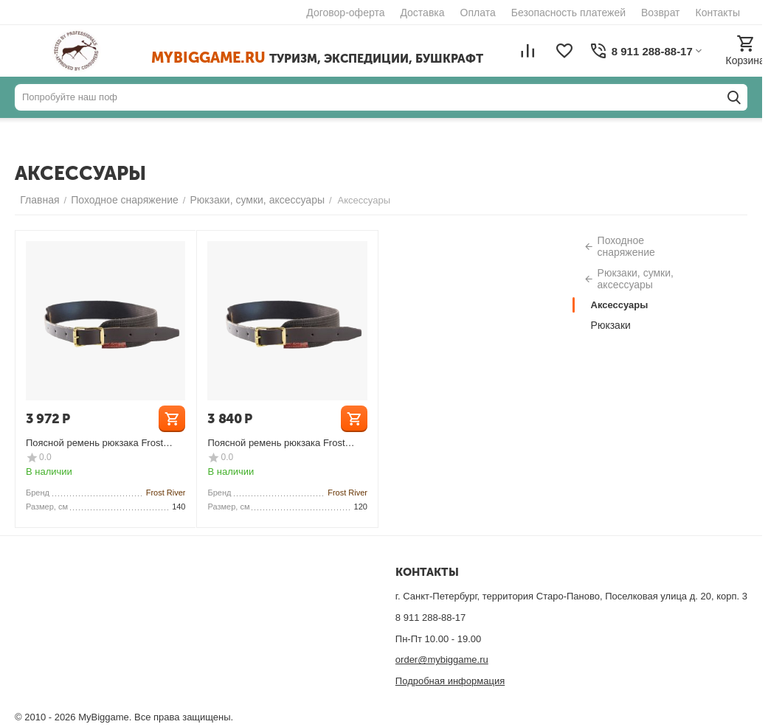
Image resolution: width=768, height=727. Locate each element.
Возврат (660, 12)
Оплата (478, 12)
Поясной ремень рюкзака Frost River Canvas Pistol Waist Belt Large (104, 442)
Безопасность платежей (568, 12)
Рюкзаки (611, 325)
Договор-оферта (345, 12)
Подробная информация (450, 680)
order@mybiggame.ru (441, 659)
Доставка (422, 12)
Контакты (718, 12)
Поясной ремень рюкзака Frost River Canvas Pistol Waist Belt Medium (276, 442)
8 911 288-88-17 (430, 617)
